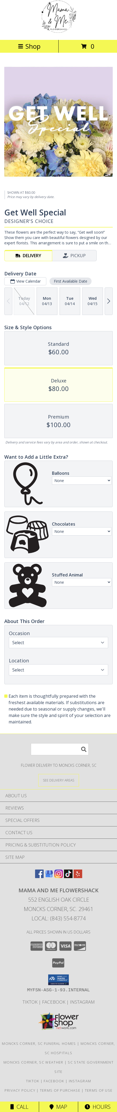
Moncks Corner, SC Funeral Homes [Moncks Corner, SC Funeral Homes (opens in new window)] (39, 1043)
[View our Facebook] (39, 876)
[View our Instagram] (58, 876)
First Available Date (70, 281)
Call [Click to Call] (19, 1106)
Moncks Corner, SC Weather (33, 1062)
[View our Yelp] (78, 876)
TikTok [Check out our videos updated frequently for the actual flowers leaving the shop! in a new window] (30, 1002)
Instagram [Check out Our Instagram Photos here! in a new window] (82, 1002)
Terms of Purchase (60, 1090)
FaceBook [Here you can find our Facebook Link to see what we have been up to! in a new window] (54, 1002)
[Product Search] (60, 749)
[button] (58, 979)
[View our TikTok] (68, 876)
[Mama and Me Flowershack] (58, 32)
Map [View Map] (58, 1106)
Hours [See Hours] (98, 1106)
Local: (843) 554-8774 (59, 918)
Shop (29, 46)
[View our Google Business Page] (49, 876)
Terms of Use (99, 1090)
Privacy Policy (20, 1090)
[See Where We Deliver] (58, 780)
